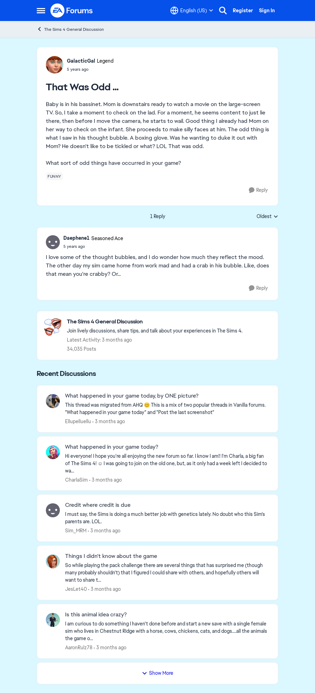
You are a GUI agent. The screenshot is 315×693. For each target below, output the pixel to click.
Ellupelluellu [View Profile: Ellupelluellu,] (78, 421)
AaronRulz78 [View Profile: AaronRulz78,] (78, 647)
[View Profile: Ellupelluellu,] (53, 401)
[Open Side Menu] (41, 10)
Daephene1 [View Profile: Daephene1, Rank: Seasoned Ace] (76, 238)
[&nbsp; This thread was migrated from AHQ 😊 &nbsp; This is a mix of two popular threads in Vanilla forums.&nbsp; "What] (167, 408)
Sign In (267, 10)
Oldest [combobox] (267, 216)
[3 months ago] (108, 421)
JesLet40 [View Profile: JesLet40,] (76, 589)
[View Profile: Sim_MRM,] (53, 510)
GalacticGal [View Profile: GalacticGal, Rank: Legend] (81, 61)
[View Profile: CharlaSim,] (53, 452)
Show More (157, 673)
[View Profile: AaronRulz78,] (53, 620)
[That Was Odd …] (93, 246)
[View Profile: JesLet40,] (53, 561)
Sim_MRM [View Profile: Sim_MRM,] (75, 530)
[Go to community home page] (71, 11)
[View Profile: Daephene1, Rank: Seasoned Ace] (53, 242)
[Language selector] (191, 11)
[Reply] (258, 190)
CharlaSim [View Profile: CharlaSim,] (76, 479)
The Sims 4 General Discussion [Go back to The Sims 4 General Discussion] (70, 29)
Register (243, 10)
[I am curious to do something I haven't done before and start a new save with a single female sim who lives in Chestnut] (167, 631)
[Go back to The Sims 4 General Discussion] (155, 322)
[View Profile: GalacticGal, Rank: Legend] (54, 65)
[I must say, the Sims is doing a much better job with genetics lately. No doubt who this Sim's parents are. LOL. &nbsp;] (167, 518)
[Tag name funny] (54, 176)
